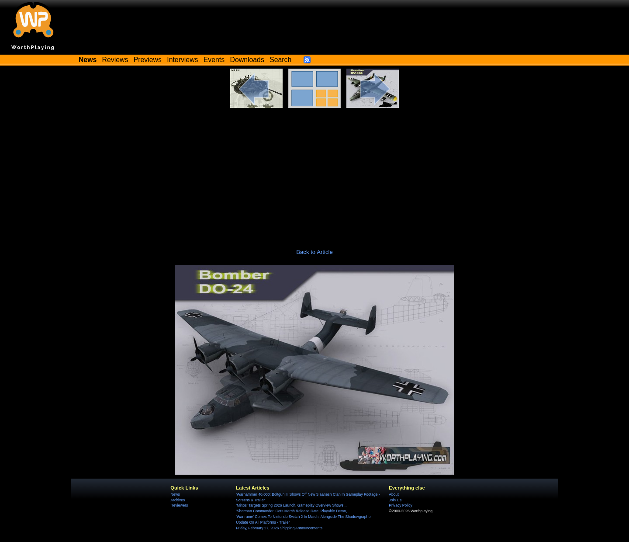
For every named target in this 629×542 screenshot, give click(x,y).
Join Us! (395, 500)
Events (214, 59)
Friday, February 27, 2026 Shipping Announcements (279, 528)
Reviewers (179, 505)
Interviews (182, 59)
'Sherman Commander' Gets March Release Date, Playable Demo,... (293, 511)
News (175, 494)
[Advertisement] (314, 173)
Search (280, 59)
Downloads (247, 59)
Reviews (115, 59)
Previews (148, 59)
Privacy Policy (400, 505)
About (393, 494)
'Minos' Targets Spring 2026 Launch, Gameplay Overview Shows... (291, 505)
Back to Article (314, 252)
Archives (177, 500)
